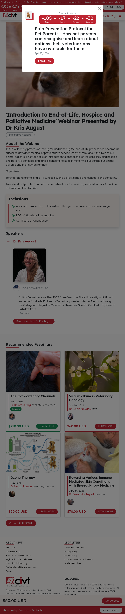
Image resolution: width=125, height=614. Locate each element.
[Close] (99, 8)
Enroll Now (44, 60)
